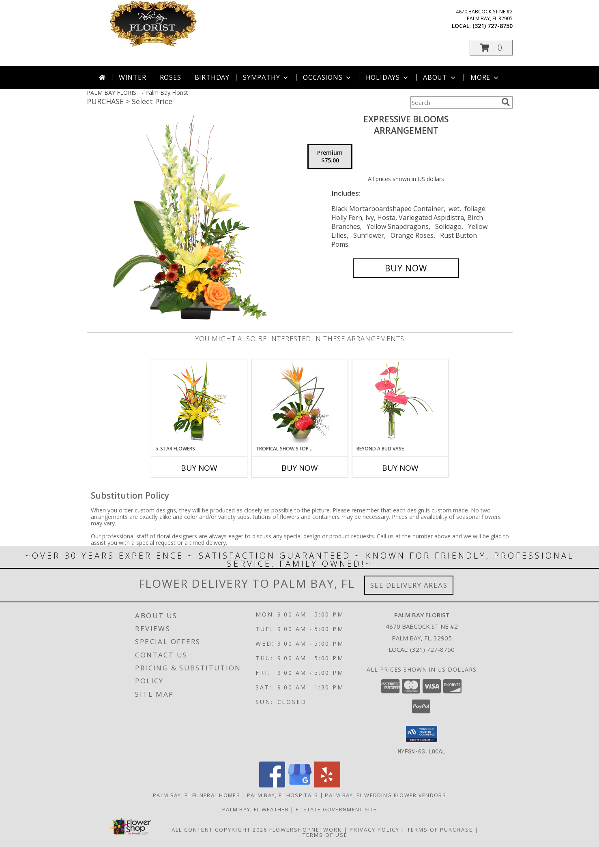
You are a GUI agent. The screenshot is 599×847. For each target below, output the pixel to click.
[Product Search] (454, 102)
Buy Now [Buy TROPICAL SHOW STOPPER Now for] (299, 468)
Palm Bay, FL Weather (255, 809)
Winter (132, 77)
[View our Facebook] (272, 785)
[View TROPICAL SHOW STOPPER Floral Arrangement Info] (299, 402)
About (440, 77)
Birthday (212, 77)
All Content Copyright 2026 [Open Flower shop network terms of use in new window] (219, 829)
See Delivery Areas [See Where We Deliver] (409, 585)
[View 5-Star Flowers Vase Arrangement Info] (199, 402)
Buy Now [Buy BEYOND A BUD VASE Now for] (400, 468)
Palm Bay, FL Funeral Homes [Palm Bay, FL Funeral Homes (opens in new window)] (196, 794)
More (485, 77)
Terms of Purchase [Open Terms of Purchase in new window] (440, 829)
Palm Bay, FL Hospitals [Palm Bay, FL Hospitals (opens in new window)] (282, 794)
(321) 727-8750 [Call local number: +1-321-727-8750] (492, 26)
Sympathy (266, 77)
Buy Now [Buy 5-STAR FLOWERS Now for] (199, 468)
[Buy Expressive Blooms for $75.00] (406, 268)
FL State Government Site (336, 809)
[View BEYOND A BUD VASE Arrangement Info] (400, 402)
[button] (491, 47)
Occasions (327, 77)
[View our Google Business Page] (300, 785)
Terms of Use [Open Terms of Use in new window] (325, 834)
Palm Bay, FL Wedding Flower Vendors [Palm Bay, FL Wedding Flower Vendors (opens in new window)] (385, 794)
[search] (505, 102)
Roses (170, 77)
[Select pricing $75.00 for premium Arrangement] (330, 157)
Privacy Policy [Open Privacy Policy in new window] (374, 829)
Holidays (388, 77)
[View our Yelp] (327, 785)
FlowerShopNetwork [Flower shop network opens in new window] (305, 829)
